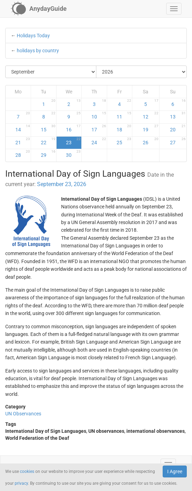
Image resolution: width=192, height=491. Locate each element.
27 (178, 141)
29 (48, 153)
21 (22, 141)
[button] (174, 9)
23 (73, 141)
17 (98, 128)
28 (22, 153)
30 (73, 153)
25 (124, 141)
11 (124, 115)
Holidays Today (33, 35)
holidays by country (38, 50)
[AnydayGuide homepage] (38, 8)
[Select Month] (51, 72)
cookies (27, 471)
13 (178, 115)
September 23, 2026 (61, 184)
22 (48, 141)
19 (150, 128)
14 (22, 128)
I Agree (174, 471)
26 (150, 141)
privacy (21, 483)
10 (98, 115)
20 (178, 128)
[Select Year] (141, 72)
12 (150, 115)
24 (98, 141)
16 (73, 128)
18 (124, 128)
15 (48, 128)
